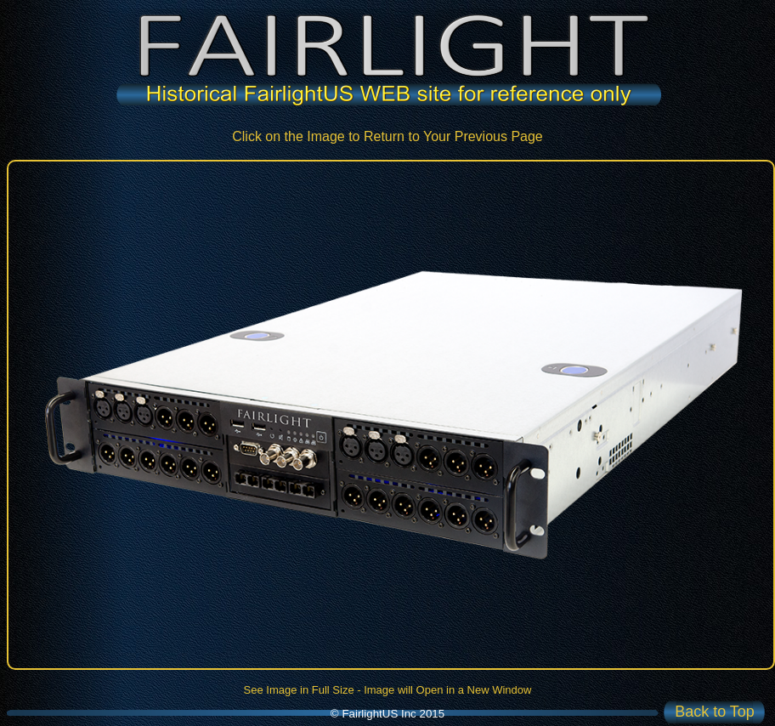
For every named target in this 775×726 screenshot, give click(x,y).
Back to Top (715, 711)
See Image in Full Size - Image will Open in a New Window (388, 689)
